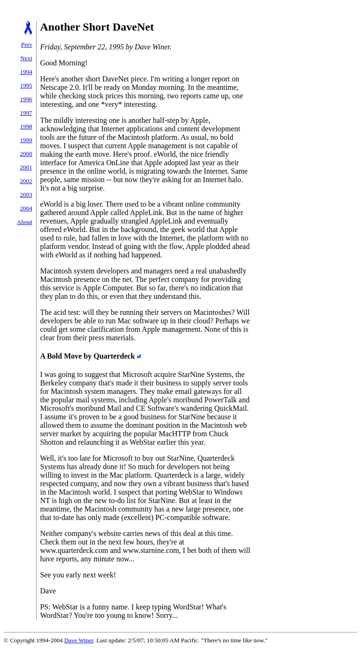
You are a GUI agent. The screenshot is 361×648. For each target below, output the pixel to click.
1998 (26, 126)
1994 (26, 71)
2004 (26, 208)
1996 (26, 99)
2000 (26, 153)
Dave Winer (79, 640)
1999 (26, 140)
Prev (26, 44)
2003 (26, 194)
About (24, 221)
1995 (26, 85)
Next (26, 58)
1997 (26, 112)
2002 (26, 180)
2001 (26, 167)
